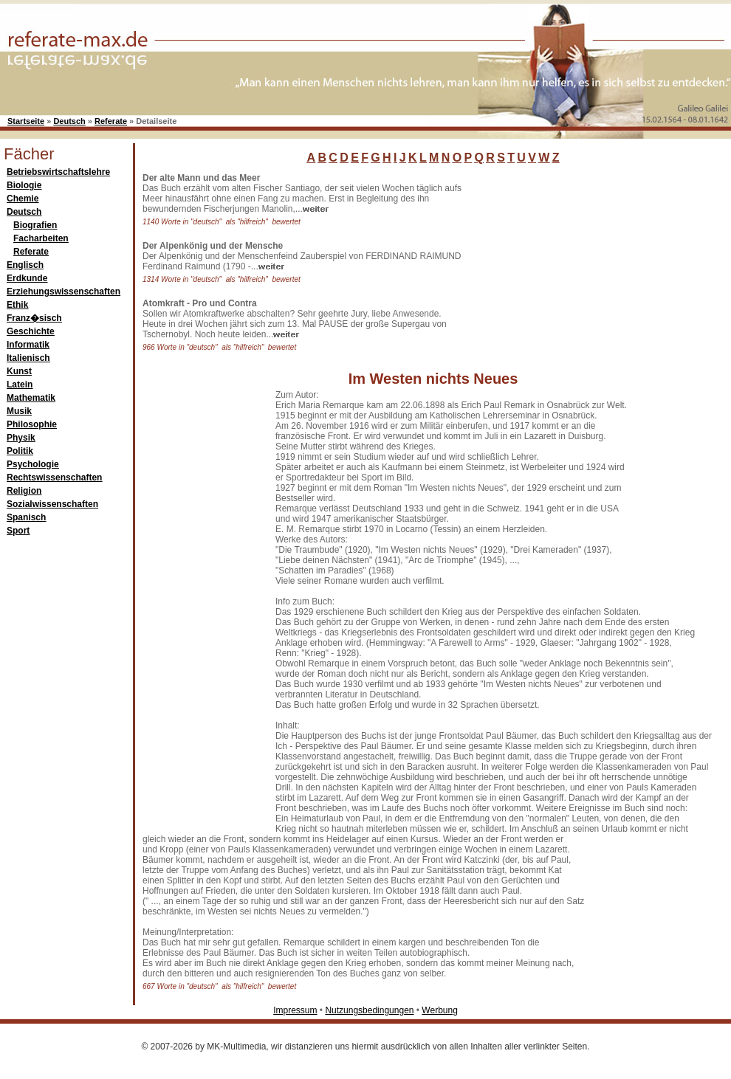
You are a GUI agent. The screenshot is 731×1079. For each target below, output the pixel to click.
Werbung (439, 1010)
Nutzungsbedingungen (369, 1010)
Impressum (295, 1010)
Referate (111, 121)
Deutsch (69, 121)
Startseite (25, 121)
